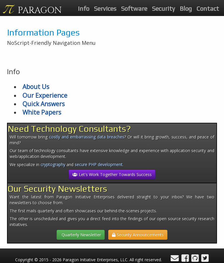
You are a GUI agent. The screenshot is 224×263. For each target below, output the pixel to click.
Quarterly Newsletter (80, 234)
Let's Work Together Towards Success (112, 174)
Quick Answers (43, 104)
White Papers (41, 112)
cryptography (53, 164)
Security (163, 8)
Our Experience (44, 95)
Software (134, 8)
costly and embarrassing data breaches (86, 137)
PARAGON (40, 10)
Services (105, 8)
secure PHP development (99, 164)
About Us (35, 87)
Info (83, 8)
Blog (186, 8)
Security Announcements (138, 234)
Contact (208, 8)
